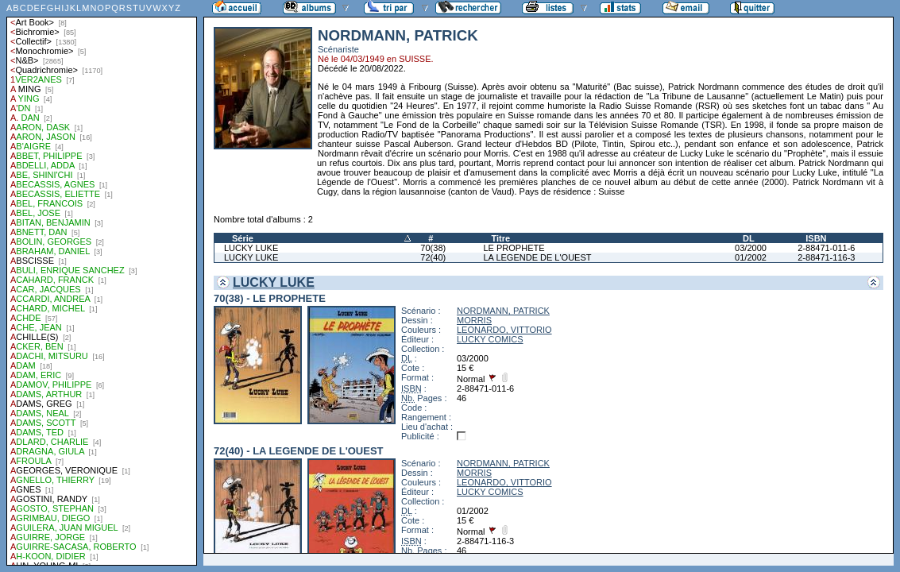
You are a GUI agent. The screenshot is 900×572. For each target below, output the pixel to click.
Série (242, 238)
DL (749, 238)
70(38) (433, 248)
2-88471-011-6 (826, 248)
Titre (501, 238)
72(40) (433, 257)
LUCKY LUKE (251, 248)
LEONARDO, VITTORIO (504, 329)
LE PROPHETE (514, 248)
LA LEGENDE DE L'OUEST (538, 257)
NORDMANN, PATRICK (503, 310)
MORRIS (474, 320)
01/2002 (751, 257)
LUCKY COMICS (490, 339)
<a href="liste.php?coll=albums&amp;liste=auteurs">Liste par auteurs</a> (101, 283)
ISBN (815, 238)
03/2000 (751, 248)
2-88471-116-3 (826, 257)
